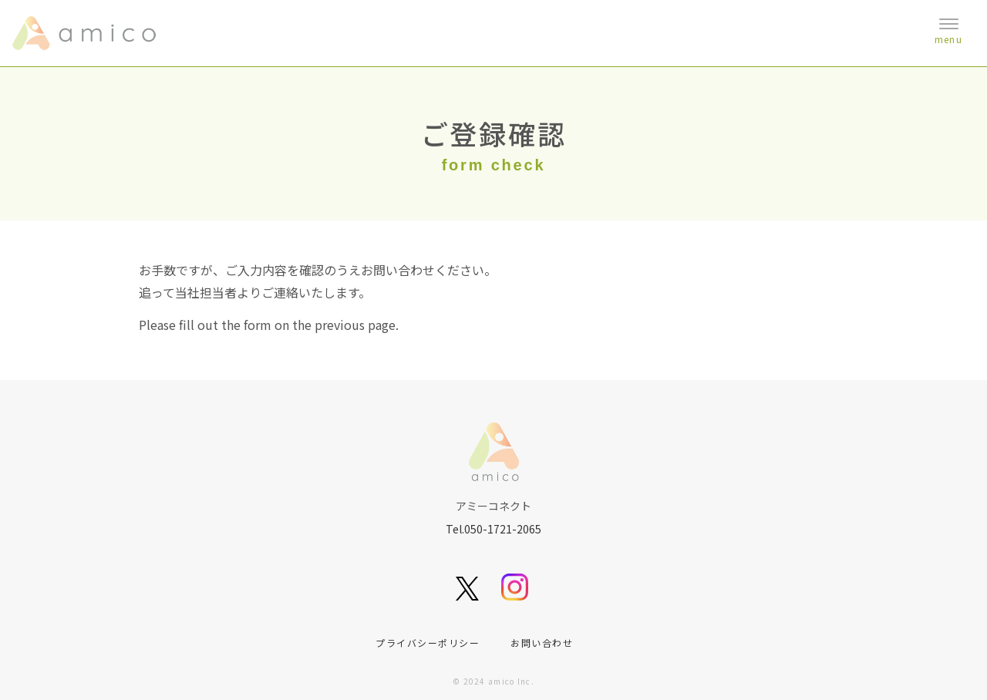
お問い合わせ (541, 642)
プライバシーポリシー (428, 642)
